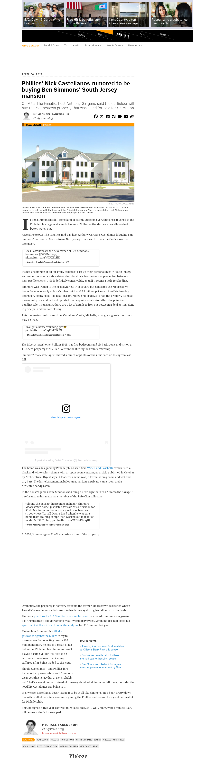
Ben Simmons (28, 746)
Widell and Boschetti (100, 468)
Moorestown (67, 739)
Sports (164, 35)
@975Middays (47, 254)
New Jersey (118, 739)
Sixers (97, 739)
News (81, 35)
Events (144, 35)
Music (76, 45)
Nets (39, 746)
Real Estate (34, 124)
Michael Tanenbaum (53, 114)
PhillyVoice (44, 36)
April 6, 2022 (63, 262)
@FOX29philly (43, 520)
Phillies (47, 124)
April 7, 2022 (65, 335)
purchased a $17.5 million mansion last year (61, 616)
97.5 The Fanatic (84, 739)
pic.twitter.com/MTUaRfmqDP (71, 520)
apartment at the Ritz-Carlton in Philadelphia (50, 625)
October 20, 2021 (61, 525)
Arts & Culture (114, 45)
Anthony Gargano (68, 746)
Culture (123, 35)
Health (102, 35)
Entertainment (92, 45)
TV (65, 45)
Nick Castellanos (89, 746)
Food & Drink (51, 45)
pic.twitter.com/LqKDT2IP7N (43, 330)
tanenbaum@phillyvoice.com (59, 733)
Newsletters (135, 45)
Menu (27, 36)
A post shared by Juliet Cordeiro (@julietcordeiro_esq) (66, 460)
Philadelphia (50, 746)
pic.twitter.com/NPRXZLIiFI (42, 257)
